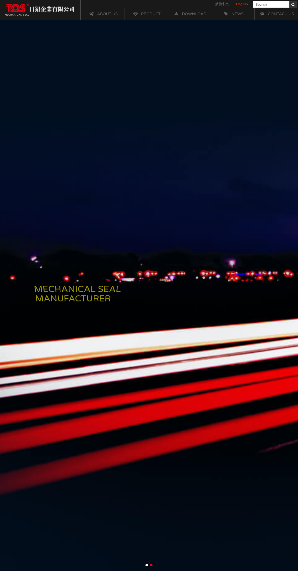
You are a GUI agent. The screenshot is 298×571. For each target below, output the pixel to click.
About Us (103, 14)
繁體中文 (222, 4)
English (242, 4)
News (233, 14)
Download (189, 14)
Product (146, 14)
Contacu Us (276, 14)
